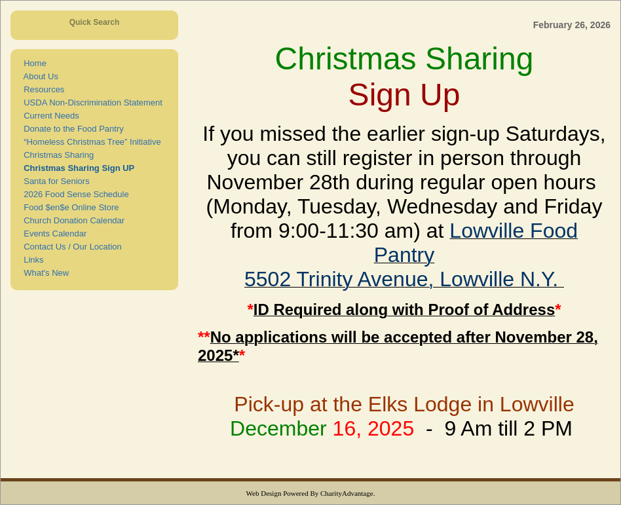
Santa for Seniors (54, 181)
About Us (38, 76)
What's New (44, 273)
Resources (41, 89)
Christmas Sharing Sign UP (76, 168)
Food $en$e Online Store (69, 207)
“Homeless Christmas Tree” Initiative (90, 142)
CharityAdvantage (346, 493)
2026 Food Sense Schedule (74, 194)
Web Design (264, 493)
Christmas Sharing (56, 155)
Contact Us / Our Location (70, 247)
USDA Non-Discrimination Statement (90, 102)
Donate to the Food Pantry (71, 129)
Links (31, 260)
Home (33, 63)
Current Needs (49, 116)
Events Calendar (52, 233)
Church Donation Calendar (71, 220)
